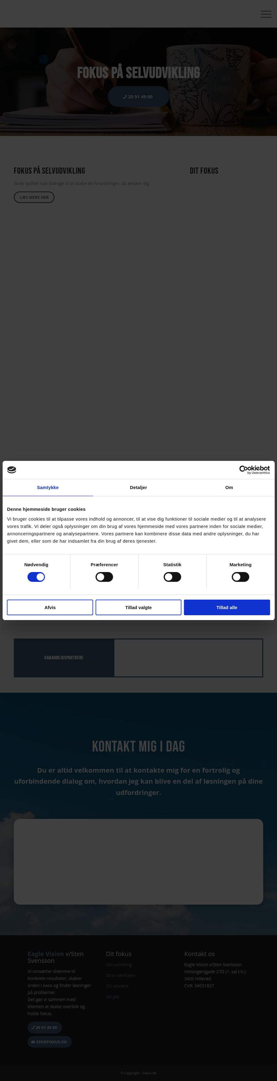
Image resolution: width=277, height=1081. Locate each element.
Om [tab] (229, 487)
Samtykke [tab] (48, 487)
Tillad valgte (138, 607)
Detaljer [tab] (138, 487)
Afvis (50, 607)
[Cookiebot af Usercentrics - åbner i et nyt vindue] (243, 470)
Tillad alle (227, 607)
